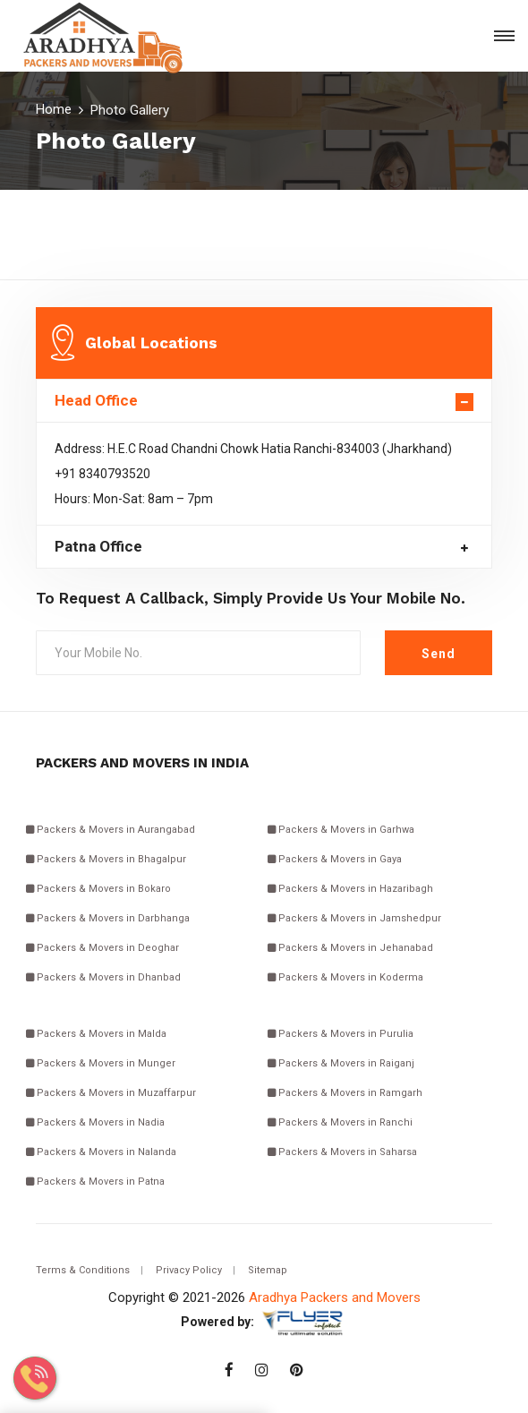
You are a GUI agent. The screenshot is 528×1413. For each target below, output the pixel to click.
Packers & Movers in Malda (96, 1034)
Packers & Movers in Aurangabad (110, 829)
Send (439, 654)
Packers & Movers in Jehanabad (350, 948)
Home (54, 109)
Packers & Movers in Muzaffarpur (111, 1093)
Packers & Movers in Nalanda (101, 1152)
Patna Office (98, 546)
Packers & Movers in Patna (95, 1181)
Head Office (96, 400)
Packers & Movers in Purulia (340, 1034)
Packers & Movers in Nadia (95, 1122)
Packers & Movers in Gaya (335, 859)
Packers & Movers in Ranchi (340, 1122)
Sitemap (267, 1270)
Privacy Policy (189, 1270)
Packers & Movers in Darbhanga (108, 918)
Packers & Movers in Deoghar (102, 948)
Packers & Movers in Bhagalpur (106, 859)
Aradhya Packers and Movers (335, 1297)
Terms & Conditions (83, 1270)
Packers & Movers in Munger (100, 1063)
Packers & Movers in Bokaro (98, 889)
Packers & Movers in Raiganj (341, 1063)
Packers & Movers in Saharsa (342, 1152)
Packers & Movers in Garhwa (341, 829)
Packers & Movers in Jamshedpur (354, 918)
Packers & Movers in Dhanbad (103, 977)
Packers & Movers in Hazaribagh (350, 889)
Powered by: (217, 1321)
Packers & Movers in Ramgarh (345, 1093)
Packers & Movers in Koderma (345, 977)
